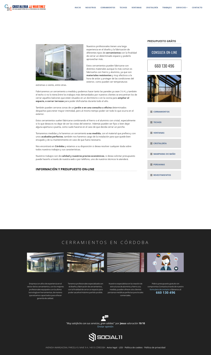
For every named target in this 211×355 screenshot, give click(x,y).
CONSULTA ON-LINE (164, 52)
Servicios (181, 7)
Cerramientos (108, 7)
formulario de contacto (160, 289)
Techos (123, 7)
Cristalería (152, 7)
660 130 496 (164, 66)
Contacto (197, 7)
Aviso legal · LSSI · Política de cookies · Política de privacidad (136, 347)
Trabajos (167, 7)
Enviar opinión (105, 326)
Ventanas (137, 7)
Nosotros (90, 7)
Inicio (78, 7)
